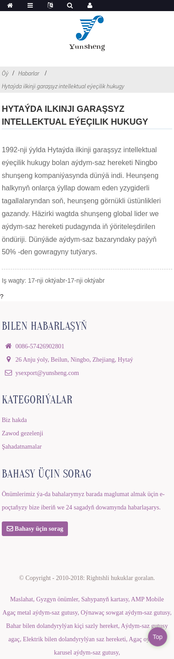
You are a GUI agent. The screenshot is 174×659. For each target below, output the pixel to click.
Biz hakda (14, 419)
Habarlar (28, 73)
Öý (5, 73)
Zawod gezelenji (22, 433)
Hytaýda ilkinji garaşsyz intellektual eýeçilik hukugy (63, 86)
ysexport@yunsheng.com (47, 372)
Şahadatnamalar (22, 446)
